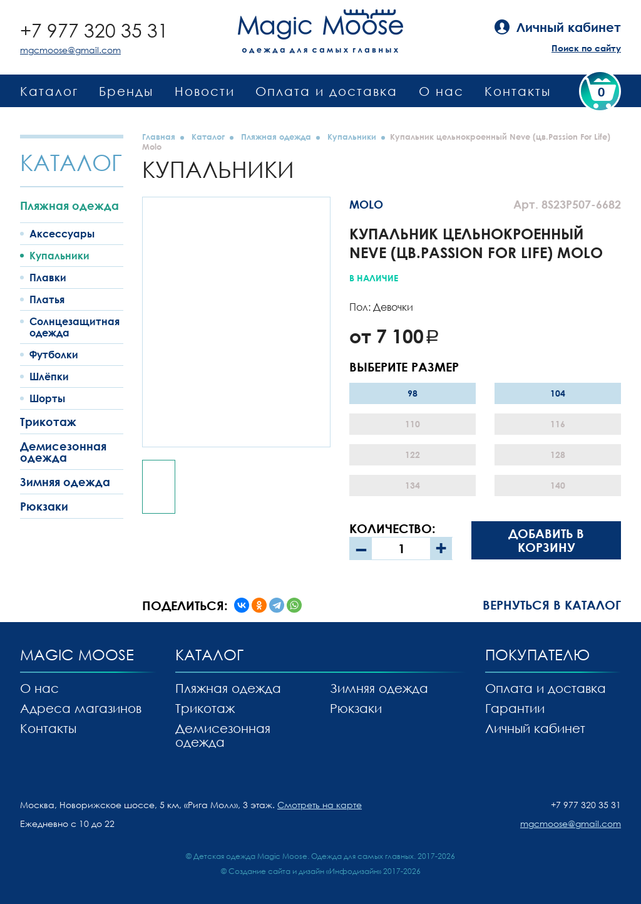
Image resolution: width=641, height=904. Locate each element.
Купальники (59, 255)
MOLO (366, 204)
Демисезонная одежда (63, 451)
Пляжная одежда (69, 205)
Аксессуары (62, 233)
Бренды (126, 90)
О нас (441, 90)
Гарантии (515, 707)
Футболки (53, 354)
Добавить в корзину (546, 540)
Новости (205, 90)
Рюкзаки (44, 506)
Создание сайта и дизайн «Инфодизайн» (304, 871)
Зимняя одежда (65, 482)
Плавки (47, 277)
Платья (46, 299)
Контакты (518, 90)
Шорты (47, 398)
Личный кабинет (535, 727)
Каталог (49, 90)
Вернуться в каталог (552, 604)
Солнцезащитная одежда (74, 327)
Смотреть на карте (319, 804)
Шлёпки (49, 376)
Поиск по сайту (586, 48)
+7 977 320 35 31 (94, 30)
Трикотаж (48, 422)
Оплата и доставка (326, 90)
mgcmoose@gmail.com (70, 49)
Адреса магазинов (80, 707)
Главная (158, 137)
